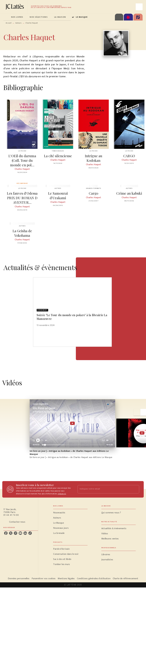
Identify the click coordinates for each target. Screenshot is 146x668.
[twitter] (10, 533)
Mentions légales (66, 578)
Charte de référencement (125, 578)
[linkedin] (25, 533)
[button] (72, 303)
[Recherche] (139, 6)
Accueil (8, 22)
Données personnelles (18, 578)
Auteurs (18, 22)
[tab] (6, 17)
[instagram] (15, 533)
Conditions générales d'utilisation (93, 578)
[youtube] (20, 533)
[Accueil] (15, 7)
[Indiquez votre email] (105, 489)
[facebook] (5, 533)
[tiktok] (30, 533)
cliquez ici (62, 493)
